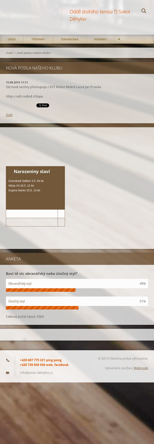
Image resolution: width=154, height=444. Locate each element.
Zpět (9, 115)
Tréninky (38, 39)
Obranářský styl (19, 283)
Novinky (100, 39)
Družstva (129, 39)
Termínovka (69, 39)
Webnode (141, 368)
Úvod (12, 39)
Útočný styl (16, 301)
